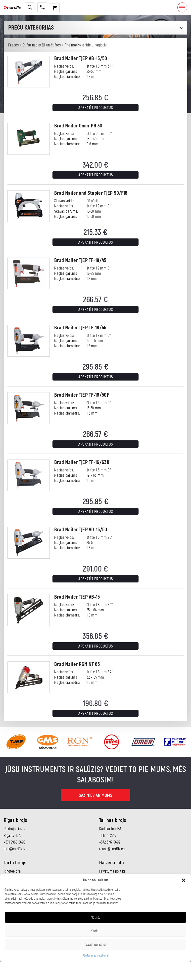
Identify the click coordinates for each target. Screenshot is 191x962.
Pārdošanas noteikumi (96, 956)
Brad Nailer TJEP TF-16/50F (81, 395)
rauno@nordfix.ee (112, 849)
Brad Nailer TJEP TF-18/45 (80, 260)
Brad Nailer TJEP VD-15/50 (80, 529)
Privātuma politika (112, 871)
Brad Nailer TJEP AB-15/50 (80, 58)
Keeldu (95, 931)
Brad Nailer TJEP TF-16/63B (81, 462)
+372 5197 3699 (109, 842)
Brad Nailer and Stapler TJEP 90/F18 (91, 193)
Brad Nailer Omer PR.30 (78, 125)
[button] (183, 880)
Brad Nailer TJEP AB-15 (77, 597)
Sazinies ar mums (95, 795)
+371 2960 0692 (14, 842)
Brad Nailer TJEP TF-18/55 (80, 327)
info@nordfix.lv (14, 849)
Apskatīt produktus (95, 107)
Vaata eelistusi (96, 944)
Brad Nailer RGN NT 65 (77, 664)
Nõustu (95, 917)
